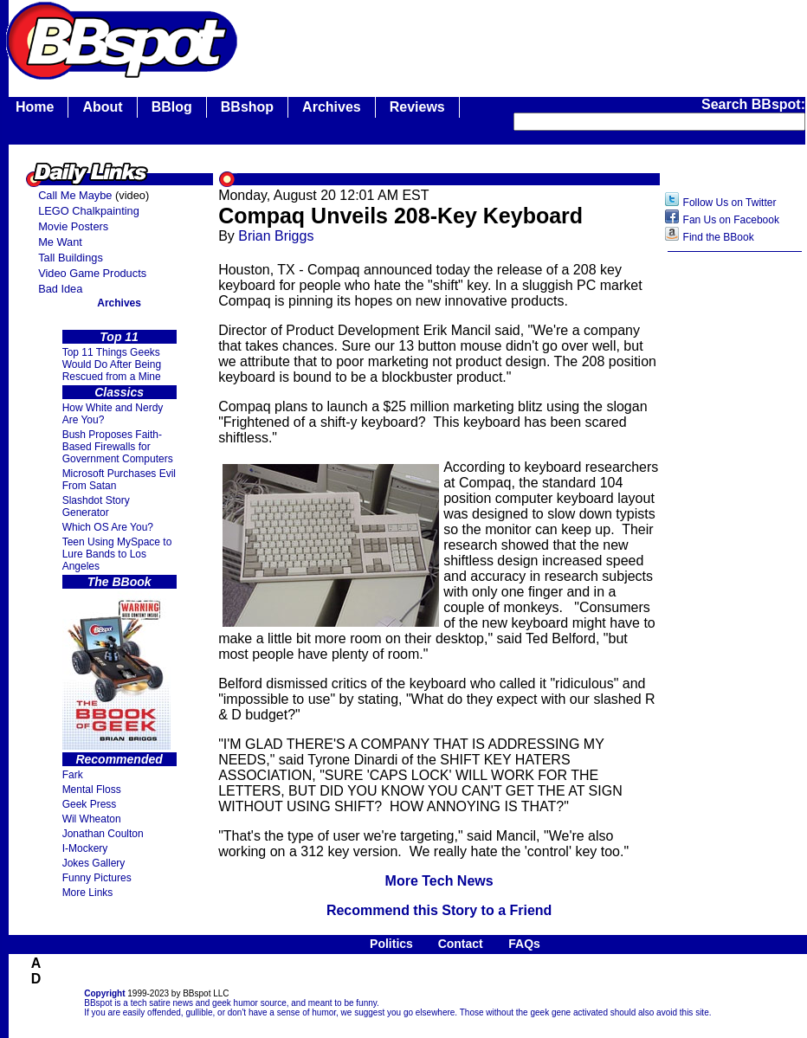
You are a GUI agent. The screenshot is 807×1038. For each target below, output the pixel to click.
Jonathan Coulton (103, 834)
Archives (331, 107)
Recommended (118, 759)
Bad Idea (60, 288)
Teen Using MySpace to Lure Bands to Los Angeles (117, 554)
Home (35, 107)
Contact (460, 944)
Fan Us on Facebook (731, 220)
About (102, 107)
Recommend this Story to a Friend (439, 910)
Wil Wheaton (91, 819)
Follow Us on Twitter (730, 203)
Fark (72, 775)
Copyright (104, 993)
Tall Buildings (70, 257)
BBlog (172, 107)
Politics (391, 944)
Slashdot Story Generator (96, 506)
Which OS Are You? (107, 527)
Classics (119, 392)
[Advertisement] (735, 534)
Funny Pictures (97, 878)
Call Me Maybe (75, 195)
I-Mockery (85, 848)
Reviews (417, 107)
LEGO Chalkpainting (88, 210)
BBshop (247, 107)
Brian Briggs (275, 236)
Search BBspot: (753, 104)
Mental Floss (91, 789)
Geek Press (89, 804)
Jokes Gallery (94, 863)
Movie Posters (73, 226)
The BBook (119, 582)
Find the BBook (718, 237)
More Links (87, 892)
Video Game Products (92, 273)
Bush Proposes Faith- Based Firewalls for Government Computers (117, 447)
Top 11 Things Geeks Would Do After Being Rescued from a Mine (112, 364)
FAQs (524, 944)
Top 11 (119, 337)
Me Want (60, 241)
